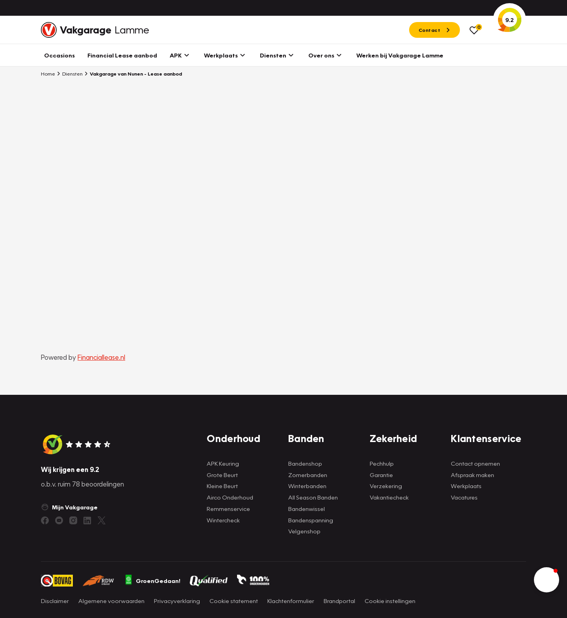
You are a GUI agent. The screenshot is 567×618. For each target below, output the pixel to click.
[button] (546, 579)
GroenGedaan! (152, 581)
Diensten (70, 73)
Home (48, 73)
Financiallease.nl (101, 357)
